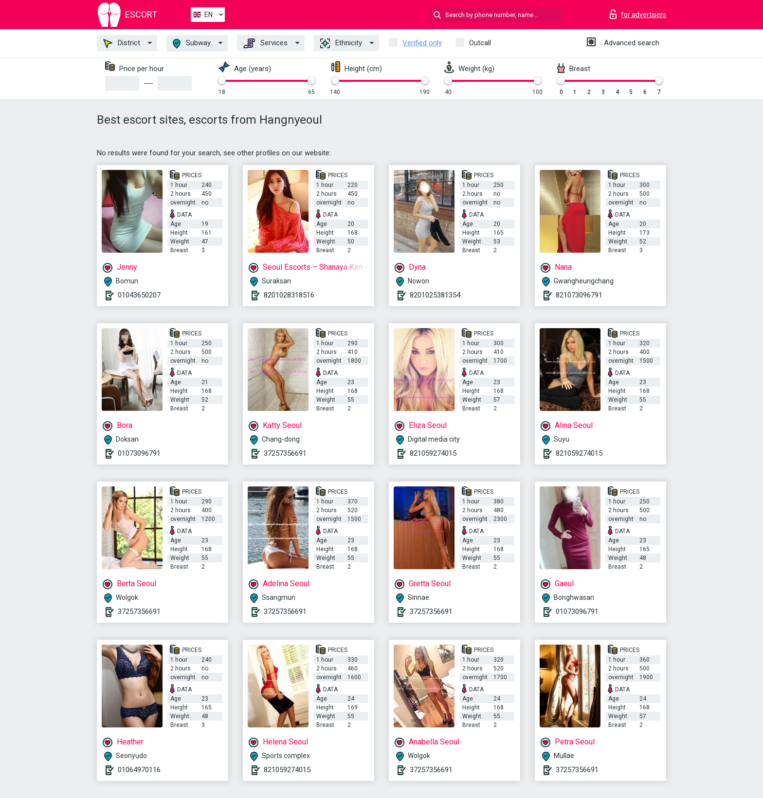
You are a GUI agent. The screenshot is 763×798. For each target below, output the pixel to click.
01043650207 (139, 295)
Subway (192, 43)
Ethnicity (341, 43)
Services (265, 43)
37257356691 (285, 453)
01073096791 (139, 453)
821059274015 (433, 453)
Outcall (480, 42)
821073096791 (579, 295)
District (121, 43)
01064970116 (139, 769)
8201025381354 (435, 295)
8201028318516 (289, 295)
